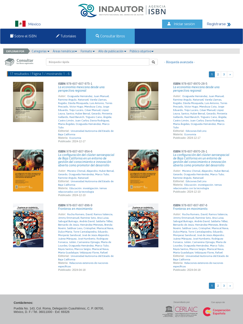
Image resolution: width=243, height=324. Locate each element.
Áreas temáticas (65, 51)
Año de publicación (112, 51)
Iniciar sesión (184, 24)
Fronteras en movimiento (75, 208)
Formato (87, 51)
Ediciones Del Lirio (196, 130)
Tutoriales (66, 36)
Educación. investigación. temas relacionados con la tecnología (82, 190)
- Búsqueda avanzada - (179, 62)
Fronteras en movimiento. (190, 208)
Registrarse (216, 24)
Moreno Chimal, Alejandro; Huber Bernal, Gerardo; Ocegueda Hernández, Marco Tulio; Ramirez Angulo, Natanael (86, 174)
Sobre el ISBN (23, 36)
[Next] (230, 74)
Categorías (40, 51)
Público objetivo (142, 51)
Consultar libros (110, 36)
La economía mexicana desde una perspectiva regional (81, 88)
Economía (75, 137)
